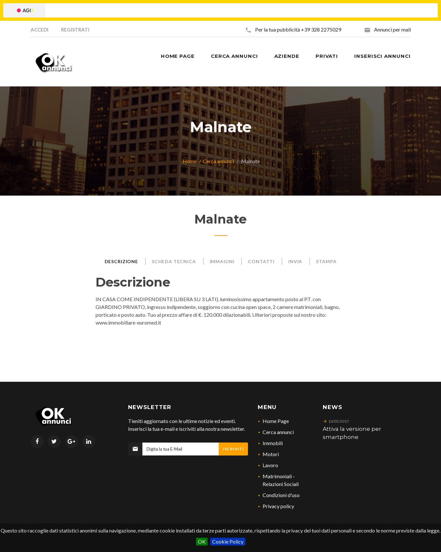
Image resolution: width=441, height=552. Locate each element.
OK (202, 541)
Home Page (276, 421)
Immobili (273, 443)
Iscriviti (233, 448)
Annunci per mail (392, 29)
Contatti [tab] (261, 261)
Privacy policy (278, 506)
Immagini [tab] (222, 261)
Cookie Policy (227, 541)
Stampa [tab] (326, 261)
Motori (271, 454)
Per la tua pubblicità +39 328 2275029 (298, 29)
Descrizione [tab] (121, 261)
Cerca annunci (218, 161)
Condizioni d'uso (281, 495)
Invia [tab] (295, 261)
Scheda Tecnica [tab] (174, 261)
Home (190, 161)
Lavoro (270, 465)
